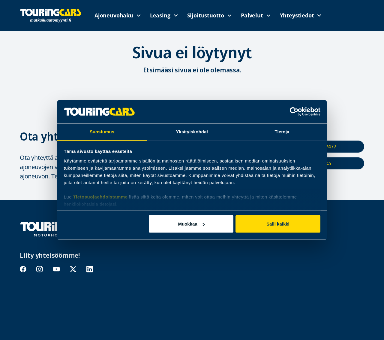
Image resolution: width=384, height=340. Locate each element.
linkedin (89, 269)
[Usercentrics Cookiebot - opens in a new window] (294, 111)
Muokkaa (191, 223)
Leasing (160, 15)
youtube (56, 269)
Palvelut (252, 15)
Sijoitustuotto (205, 15)
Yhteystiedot (297, 15)
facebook (23, 269)
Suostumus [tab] (102, 131)
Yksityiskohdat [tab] (192, 131)
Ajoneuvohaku (113, 15)
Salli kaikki (278, 223)
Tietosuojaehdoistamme (100, 196)
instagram (39, 269)
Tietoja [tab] (282, 131)
